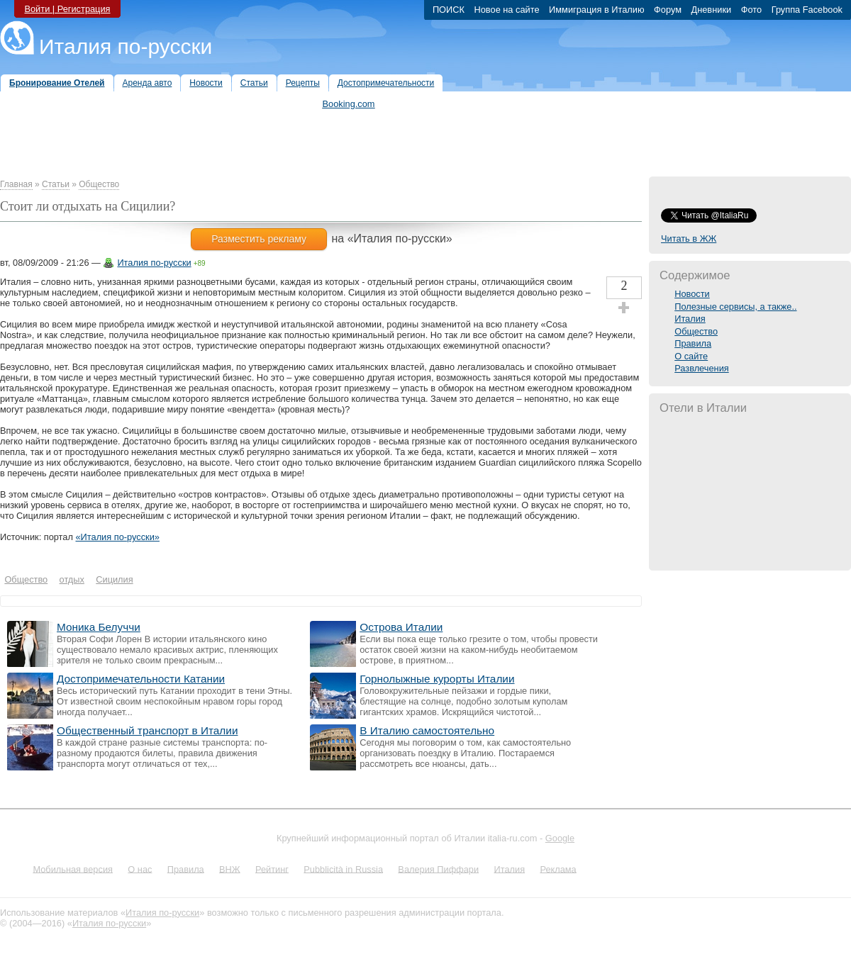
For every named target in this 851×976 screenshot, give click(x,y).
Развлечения (701, 368)
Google (559, 838)
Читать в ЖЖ (688, 238)
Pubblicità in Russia (343, 868)
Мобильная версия (73, 868)
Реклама (558, 868)
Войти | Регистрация (67, 9)
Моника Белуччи (98, 627)
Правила (692, 343)
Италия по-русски (125, 46)
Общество (99, 184)
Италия (690, 318)
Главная (16, 184)
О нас (140, 868)
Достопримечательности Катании (141, 679)
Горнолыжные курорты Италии (437, 679)
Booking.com (349, 104)
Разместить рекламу (258, 239)
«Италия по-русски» (117, 537)
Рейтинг (272, 868)
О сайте (691, 356)
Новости (692, 293)
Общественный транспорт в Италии (147, 730)
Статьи (55, 184)
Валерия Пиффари (438, 868)
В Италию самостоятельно (427, 730)
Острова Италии (401, 627)
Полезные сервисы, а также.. (735, 306)
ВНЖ (229, 868)
